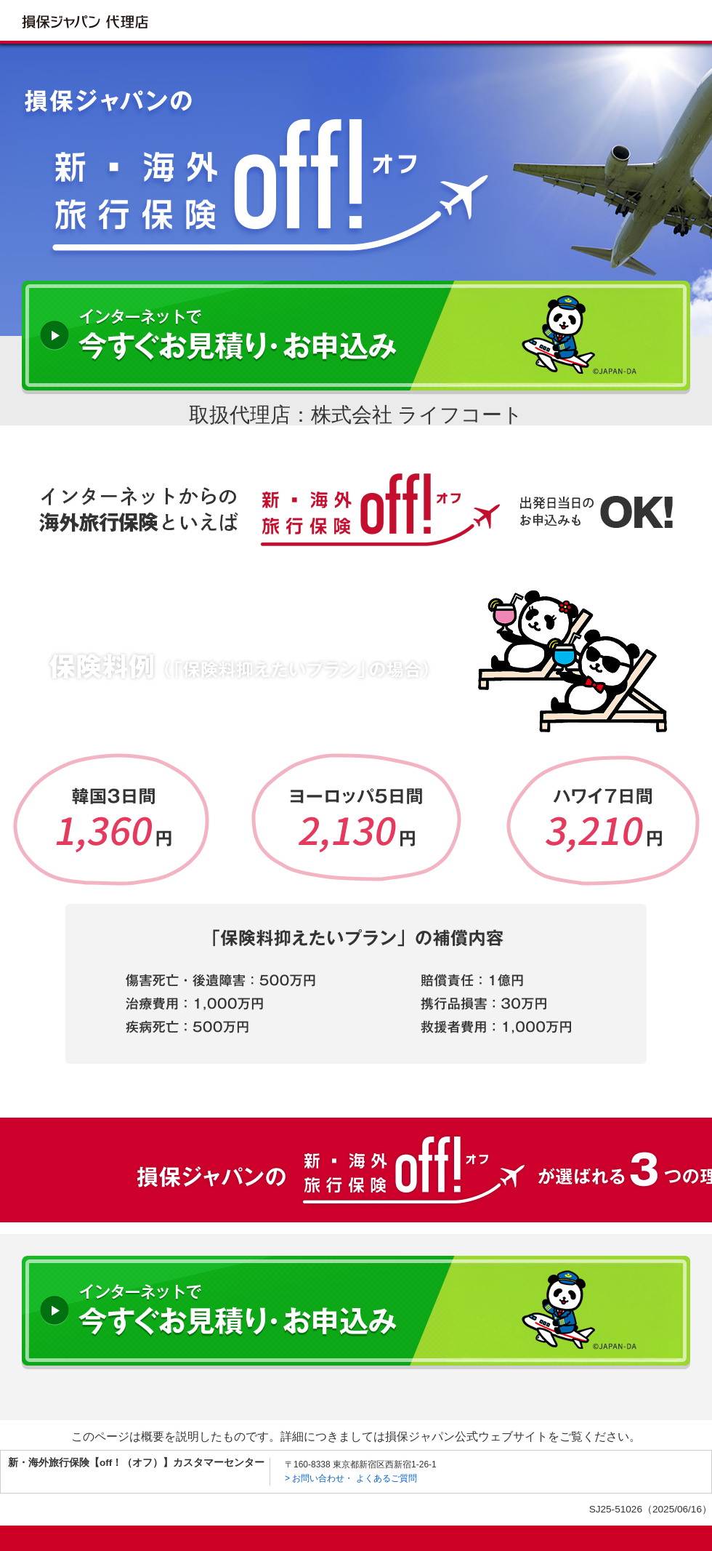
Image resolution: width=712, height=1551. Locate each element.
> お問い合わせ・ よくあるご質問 (351, 1478)
